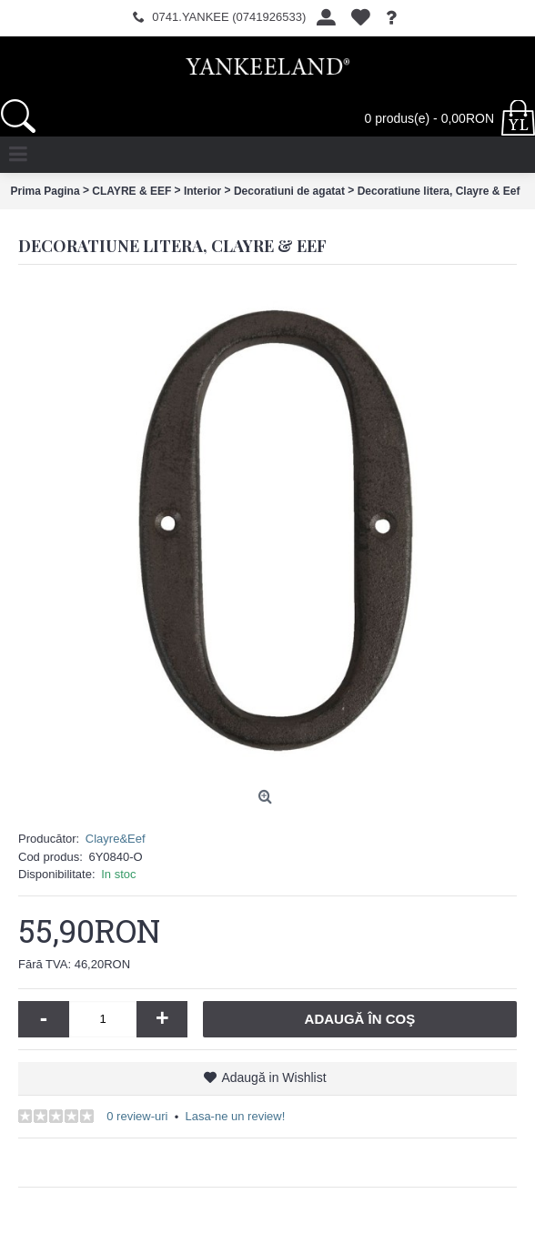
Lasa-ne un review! (235, 1116)
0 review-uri (136, 1116)
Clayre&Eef (116, 838)
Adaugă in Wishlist (273, 1077)
